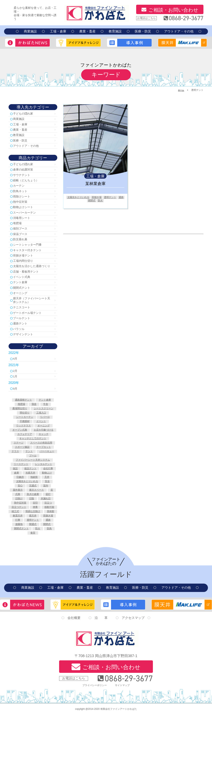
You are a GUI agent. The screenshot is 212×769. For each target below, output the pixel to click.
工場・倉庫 (58, 31)
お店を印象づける (32, 462)
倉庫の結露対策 (25, 174)
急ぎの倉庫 (44, 535)
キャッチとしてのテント (33, 471)
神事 (45, 552)
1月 (16, 404)
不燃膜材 (42, 449)
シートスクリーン (23, 441)
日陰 (47, 540)
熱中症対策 (22, 210)
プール (45, 492)
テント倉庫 (22, 303)
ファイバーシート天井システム (33, 497)
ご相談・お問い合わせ (173, 10)
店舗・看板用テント (28, 291)
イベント (20, 454)
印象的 (18, 518)
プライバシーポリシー (93, 739)
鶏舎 (34, 432)
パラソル (20, 354)
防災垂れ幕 (22, 251)
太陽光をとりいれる (80, 197)
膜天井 (42, 565)
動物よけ (48, 514)
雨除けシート (23, 204)
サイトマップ (124, 739)
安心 (19, 527)
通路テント (22, 348)
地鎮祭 (34, 518)
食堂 (33, 587)
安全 (49, 522)
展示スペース (42, 531)
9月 (16, 417)
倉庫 (14, 514)
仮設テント (24, 510)
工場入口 (19, 445)
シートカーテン (42, 445)
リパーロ (23, 449)
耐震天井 (25, 565)
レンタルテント (26, 505)
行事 (42, 570)
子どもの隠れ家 (25, 114)
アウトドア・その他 (178, 31)
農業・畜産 (87, 31)
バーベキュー (25, 492)
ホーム (180, 90)
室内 (47, 527)
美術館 (45, 561)
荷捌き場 (101, 197)
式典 (27, 535)
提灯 (19, 540)
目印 (25, 548)
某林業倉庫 (95, 183)
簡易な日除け (25, 561)
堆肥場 (19, 233)
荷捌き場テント (25, 269)
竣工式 (42, 557)
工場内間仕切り (25, 275)
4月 (16, 385)
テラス (25, 488)
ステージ (33, 475)
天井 (48, 518)
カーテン (20, 192)
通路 (86, 201)
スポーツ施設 (20, 484)
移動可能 (25, 557)
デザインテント (25, 360)
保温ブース (22, 245)
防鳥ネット (22, 198)
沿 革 (101, 672)
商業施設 (30, 31)
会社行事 (43, 510)
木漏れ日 (22, 544)
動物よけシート (25, 215)
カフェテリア (23, 467)
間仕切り (47, 441)
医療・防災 (143, 31)
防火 (105, 201)
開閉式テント (23, 309)
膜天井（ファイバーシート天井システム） (32, 323)
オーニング (22, 315)
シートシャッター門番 (30, 257)
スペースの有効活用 (33, 479)
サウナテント (23, 180)
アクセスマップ (133, 672)
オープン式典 (43, 458)
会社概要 (74, 672)
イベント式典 (23, 297)
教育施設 (115, 31)
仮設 (46, 505)
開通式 (25, 578)
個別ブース (22, 239)
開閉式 (95, 201)
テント (40, 488)
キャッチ (45, 467)
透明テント (116, 197)
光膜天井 (30, 514)
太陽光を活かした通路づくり (32, 283)
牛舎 (47, 432)
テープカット (44, 484)
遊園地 (49, 574)
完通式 (33, 527)
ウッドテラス (42, 454)
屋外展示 (20, 531)
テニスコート (23, 331)
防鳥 (51, 582)
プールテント (23, 342)
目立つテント (26, 552)
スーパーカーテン (27, 221)
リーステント (32, 501)
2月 (16, 398)
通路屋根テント (22, 428)
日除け (33, 540)
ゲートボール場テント (30, 337)
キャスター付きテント (30, 263)
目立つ (39, 548)
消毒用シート (23, 227)
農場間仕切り (32, 437)
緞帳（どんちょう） (28, 186)
